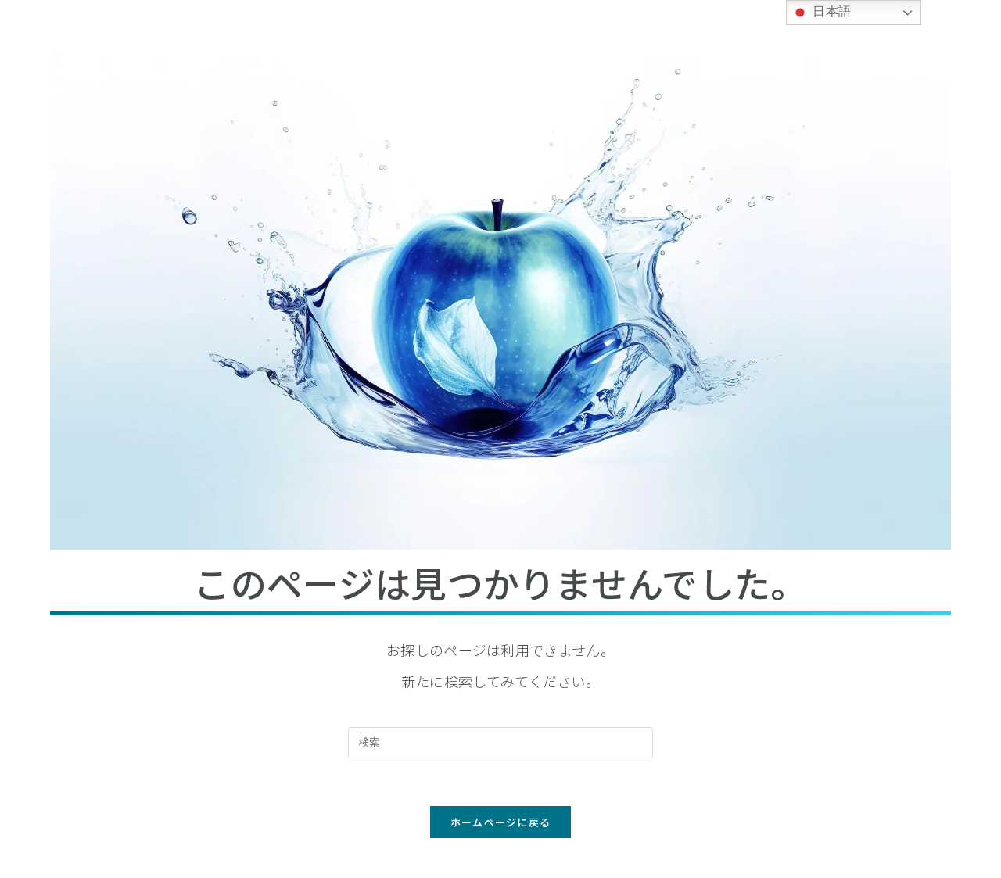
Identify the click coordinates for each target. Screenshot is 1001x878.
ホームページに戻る (500, 822)
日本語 (821, 12)
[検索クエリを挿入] (500, 742)
